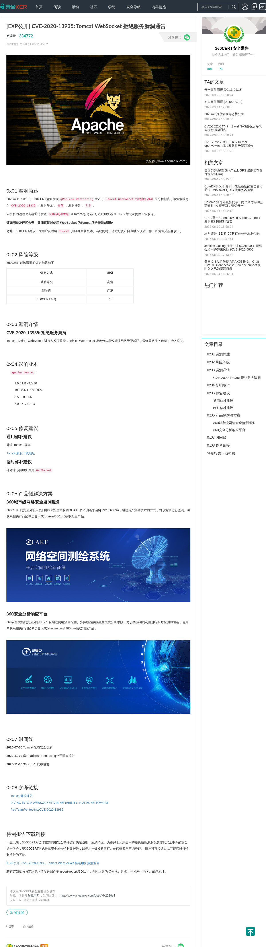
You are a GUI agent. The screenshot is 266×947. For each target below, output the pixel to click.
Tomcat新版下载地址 (20, 453)
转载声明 (33, 895)
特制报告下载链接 (221, 453)
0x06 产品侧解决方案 (224, 415)
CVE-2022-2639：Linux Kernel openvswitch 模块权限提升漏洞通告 (228, 143)
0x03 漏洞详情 (218, 370)
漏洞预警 (17, 912)
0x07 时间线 (216, 437)
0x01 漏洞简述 (218, 354)
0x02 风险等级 (218, 362)
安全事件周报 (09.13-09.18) (223, 89)
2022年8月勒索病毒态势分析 (224, 114)
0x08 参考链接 (218, 445)
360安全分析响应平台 (229, 430)
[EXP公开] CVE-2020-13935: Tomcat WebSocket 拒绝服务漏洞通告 (53, 863)
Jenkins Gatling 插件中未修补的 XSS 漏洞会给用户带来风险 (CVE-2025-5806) (233, 247)
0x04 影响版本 (218, 385)
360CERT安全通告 (231, 48)
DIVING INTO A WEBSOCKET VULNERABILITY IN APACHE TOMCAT (59, 802)
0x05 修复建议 (218, 393)
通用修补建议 (223, 401)
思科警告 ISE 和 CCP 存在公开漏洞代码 (232, 233)
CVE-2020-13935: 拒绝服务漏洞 (237, 378)
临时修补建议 (223, 408)
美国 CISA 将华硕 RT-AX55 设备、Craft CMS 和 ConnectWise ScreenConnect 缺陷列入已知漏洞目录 (232, 265)
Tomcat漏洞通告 (21, 796)
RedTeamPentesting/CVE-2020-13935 (36, 809)
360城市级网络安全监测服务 (234, 423)
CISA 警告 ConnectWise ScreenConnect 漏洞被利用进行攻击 (232, 219)
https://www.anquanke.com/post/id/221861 (87, 895)
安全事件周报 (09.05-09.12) (223, 102)
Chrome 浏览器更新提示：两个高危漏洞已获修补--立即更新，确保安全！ (233, 203)
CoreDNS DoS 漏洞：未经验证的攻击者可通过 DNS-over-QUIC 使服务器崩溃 (233, 188)
